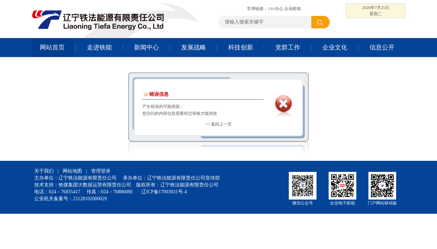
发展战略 (193, 47)
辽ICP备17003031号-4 (164, 191)
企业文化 (334, 47)
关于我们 (44, 171)
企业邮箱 (292, 8)
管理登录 (100, 171)
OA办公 (276, 8)
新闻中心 (146, 47)
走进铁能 (99, 47)
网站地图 (72, 171)
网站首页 (52, 47)
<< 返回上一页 (218, 124)
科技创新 (240, 47)
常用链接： (258, 8)
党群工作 (287, 47)
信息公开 (381, 47)
